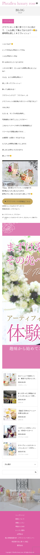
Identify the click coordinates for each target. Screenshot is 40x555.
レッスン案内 (19, 530)
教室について (19, 519)
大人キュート (28, 217)
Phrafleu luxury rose (20, 490)
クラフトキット (8, 21)
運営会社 (20, 545)
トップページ (19, 515)
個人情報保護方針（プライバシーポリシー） (20, 538)
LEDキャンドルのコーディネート (13, 217)
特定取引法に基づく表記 (20, 541)
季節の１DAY (20, 526)
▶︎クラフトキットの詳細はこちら (17, 201)
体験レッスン (19, 523)
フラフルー (17, 214)
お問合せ (20, 534)
